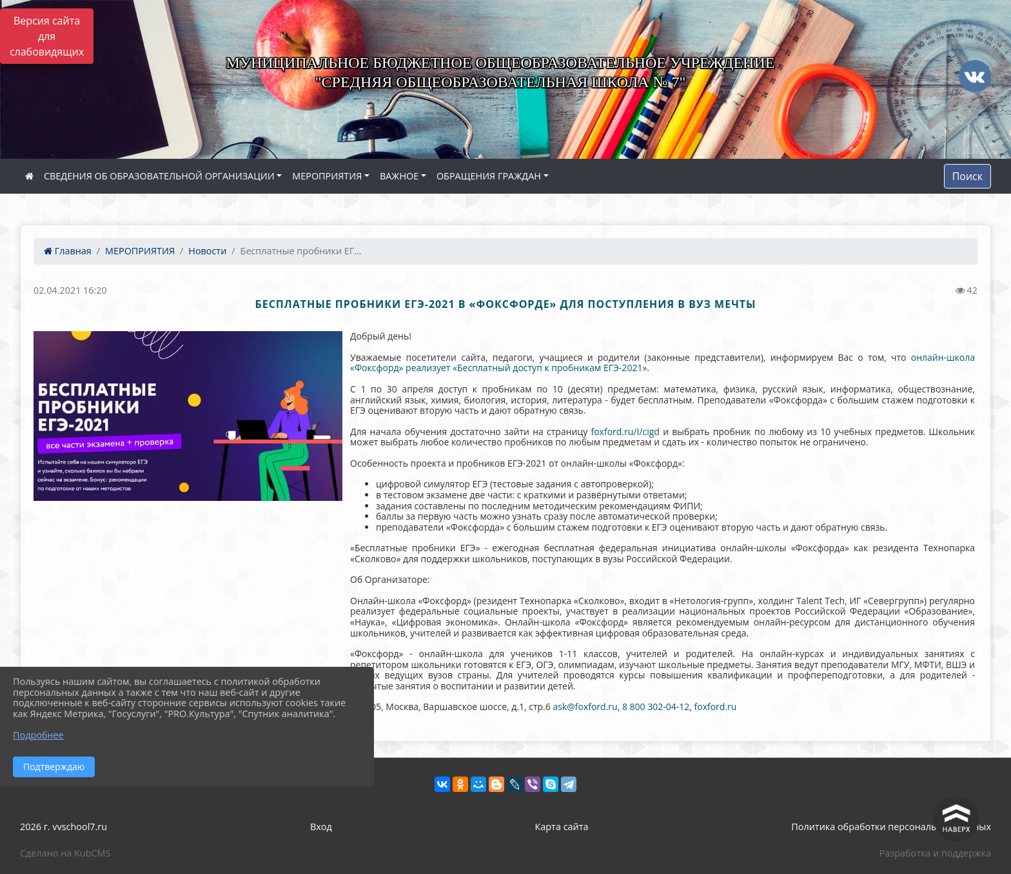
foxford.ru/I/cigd (625, 431)
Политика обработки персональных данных (891, 826)
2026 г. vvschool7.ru (63, 826)
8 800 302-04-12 (655, 706)
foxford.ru (715, 706)
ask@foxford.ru (585, 706)
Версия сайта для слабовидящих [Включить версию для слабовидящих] (47, 36)
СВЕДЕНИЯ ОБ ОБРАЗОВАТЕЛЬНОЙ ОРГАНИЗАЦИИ (159, 176)
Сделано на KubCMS (65, 853)
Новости (207, 251)
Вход (321, 826)
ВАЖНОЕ (399, 176)
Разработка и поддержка (935, 853)
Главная (68, 251)
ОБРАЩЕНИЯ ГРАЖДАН (489, 176)
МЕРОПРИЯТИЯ (327, 176)
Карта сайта (562, 826)
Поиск (967, 176)
